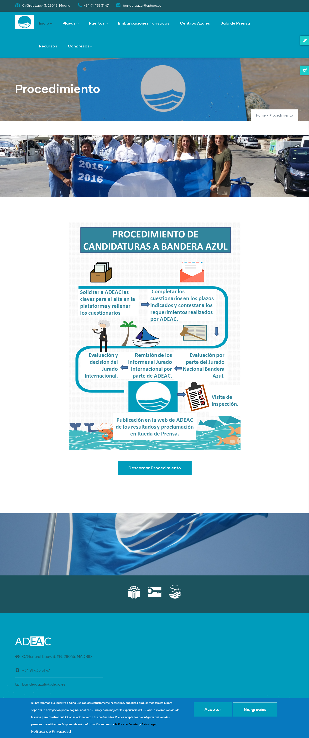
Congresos (80, 46)
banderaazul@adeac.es (40, 684)
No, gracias (255, 709)
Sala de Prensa (235, 23)
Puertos (98, 23)
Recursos (48, 46)
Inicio (45, 23)
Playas (71, 23)
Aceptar (212, 709)
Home (261, 115)
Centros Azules (195, 23)
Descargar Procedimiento (154, 467)
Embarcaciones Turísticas (143, 23)
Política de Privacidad (51, 731)
